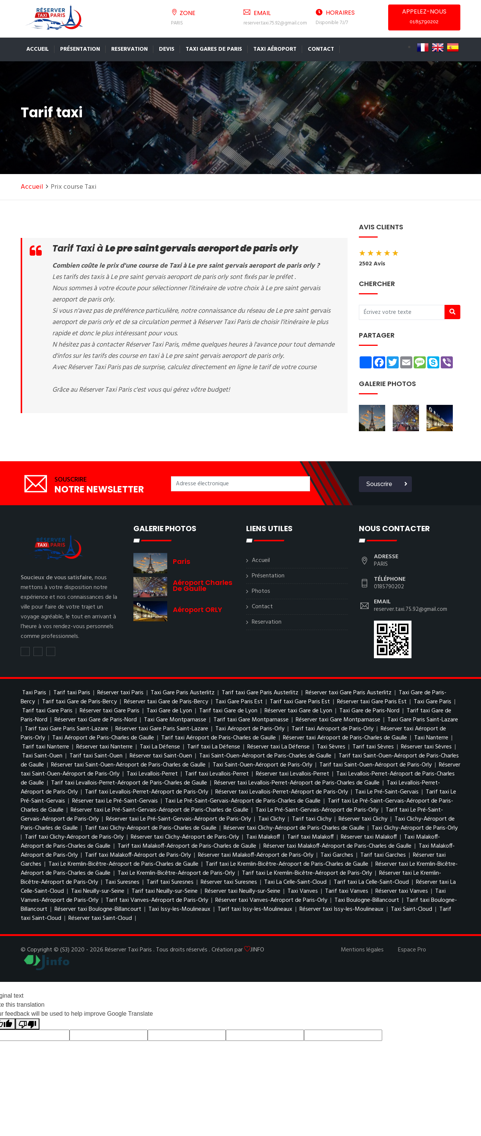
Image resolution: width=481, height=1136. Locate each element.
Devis (166, 49)
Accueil (37, 49)
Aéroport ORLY (197, 609)
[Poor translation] (27, 1024)
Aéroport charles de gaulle (202, 585)
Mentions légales (362, 950)
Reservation (129, 49)
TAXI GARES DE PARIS (214, 49)
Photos (261, 591)
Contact (321, 49)
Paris (181, 561)
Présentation (80, 49)
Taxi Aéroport (274, 49)
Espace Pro (412, 950)
